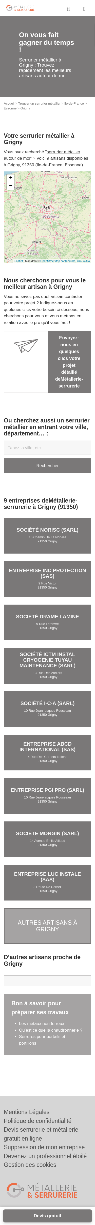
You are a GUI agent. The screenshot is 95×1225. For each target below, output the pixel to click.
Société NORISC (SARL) (47, 530)
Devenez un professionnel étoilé (45, 1156)
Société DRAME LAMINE (47, 616)
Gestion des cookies (30, 1164)
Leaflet (18, 260)
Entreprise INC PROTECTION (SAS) (47, 573)
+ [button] (10, 178)
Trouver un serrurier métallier (39, 103)
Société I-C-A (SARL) (48, 703)
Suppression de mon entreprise (44, 1147)
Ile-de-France (74, 103)
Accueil (9, 103)
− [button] (10, 186)
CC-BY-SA (83, 260)
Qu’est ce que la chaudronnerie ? (50, 1030)
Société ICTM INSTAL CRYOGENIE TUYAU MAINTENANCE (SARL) (47, 660)
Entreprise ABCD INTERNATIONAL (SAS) (47, 746)
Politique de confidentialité (37, 1121)
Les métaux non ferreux (41, 1023)
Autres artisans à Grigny (47, 925)
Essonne (10, 108)
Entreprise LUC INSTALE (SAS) (47, 876)
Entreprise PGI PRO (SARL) (47, 790)
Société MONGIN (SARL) (47, 833)
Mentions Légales (26, 1112)
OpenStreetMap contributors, (58, 260)
